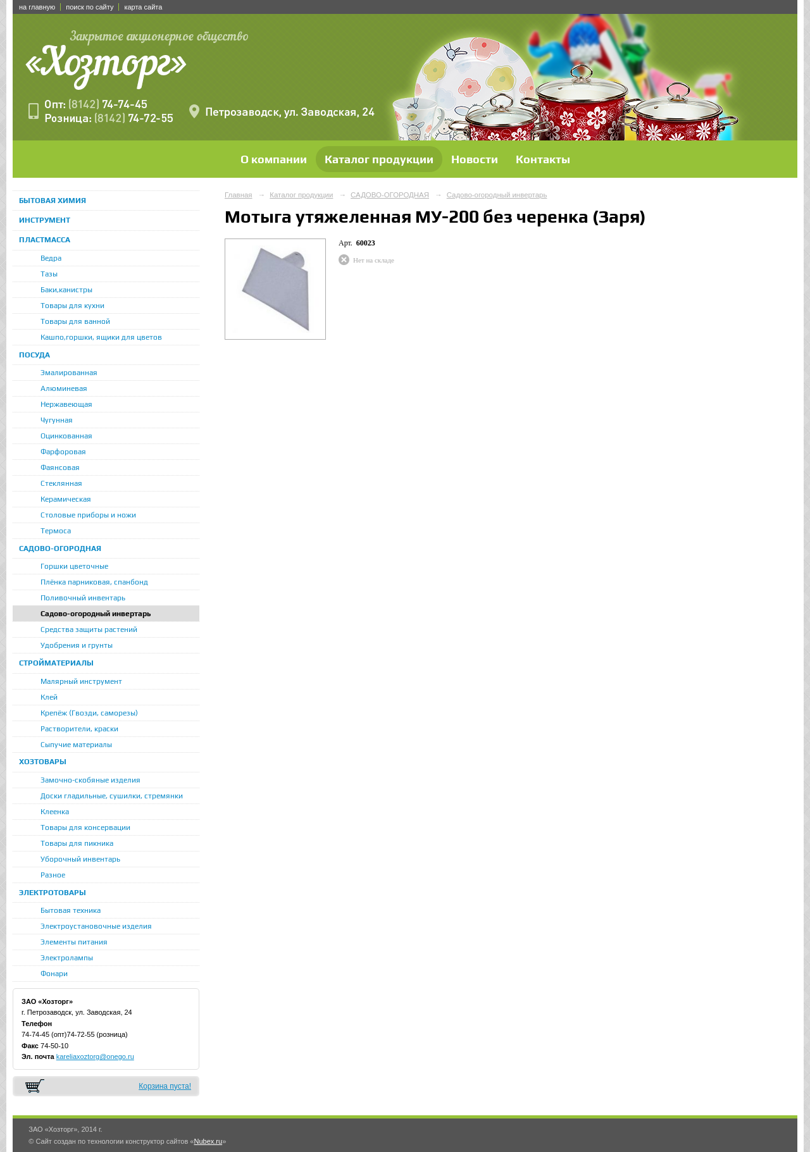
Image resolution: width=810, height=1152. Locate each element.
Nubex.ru (208, 1141)
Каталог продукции (379, 159)
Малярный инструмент (81, 681)
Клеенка (54, 811)
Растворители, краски (79, 728)
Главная (238, 195)
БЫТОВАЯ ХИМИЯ (52, 200)
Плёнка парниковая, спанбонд (94, 582)
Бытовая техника (70, 910)
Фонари (54, 973)
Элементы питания (74, 942)
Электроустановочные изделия (96, 926)
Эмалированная (68, 372)
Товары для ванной (75, 321)
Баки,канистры (66, 289)
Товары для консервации (85, 827)
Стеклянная (61, 483)
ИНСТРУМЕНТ (44, 220)
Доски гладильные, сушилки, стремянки (111, 795)
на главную (37, 7)
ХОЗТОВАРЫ (42, 761)
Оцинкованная (66, 435)
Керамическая (65, 499)
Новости (474, 159)
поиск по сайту (89, 7)
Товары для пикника (76, 843)
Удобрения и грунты (76, 645)
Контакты (543, 159)
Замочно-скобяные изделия (90, 780)
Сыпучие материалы (76, 744)
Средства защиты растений (88, 629)
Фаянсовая (60, 467)
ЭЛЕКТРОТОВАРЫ (52, 892)
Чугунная (56, 420)
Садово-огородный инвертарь (95, 613)
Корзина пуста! (165, 1086)
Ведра (50, 258)
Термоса (55, 530)
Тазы (49, 273)
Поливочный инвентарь (82, 597)
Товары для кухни (72, 305)
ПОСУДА (34, 354)
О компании (273, 159)
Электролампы (66, 957)
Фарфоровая (63, 451)
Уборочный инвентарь (80, 859)
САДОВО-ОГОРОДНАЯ (60, 548)
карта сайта (143, 7)
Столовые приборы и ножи (88, 515)
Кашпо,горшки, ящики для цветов (101, 337)
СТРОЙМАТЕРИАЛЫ (56, 663)
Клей (49, 697)
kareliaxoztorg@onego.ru (95, 1056)
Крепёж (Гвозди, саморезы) (89, 713)
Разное (52, 874)
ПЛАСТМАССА (44, 239)
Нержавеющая (66, 404)
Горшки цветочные (74, 566)
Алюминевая (63, 388)
